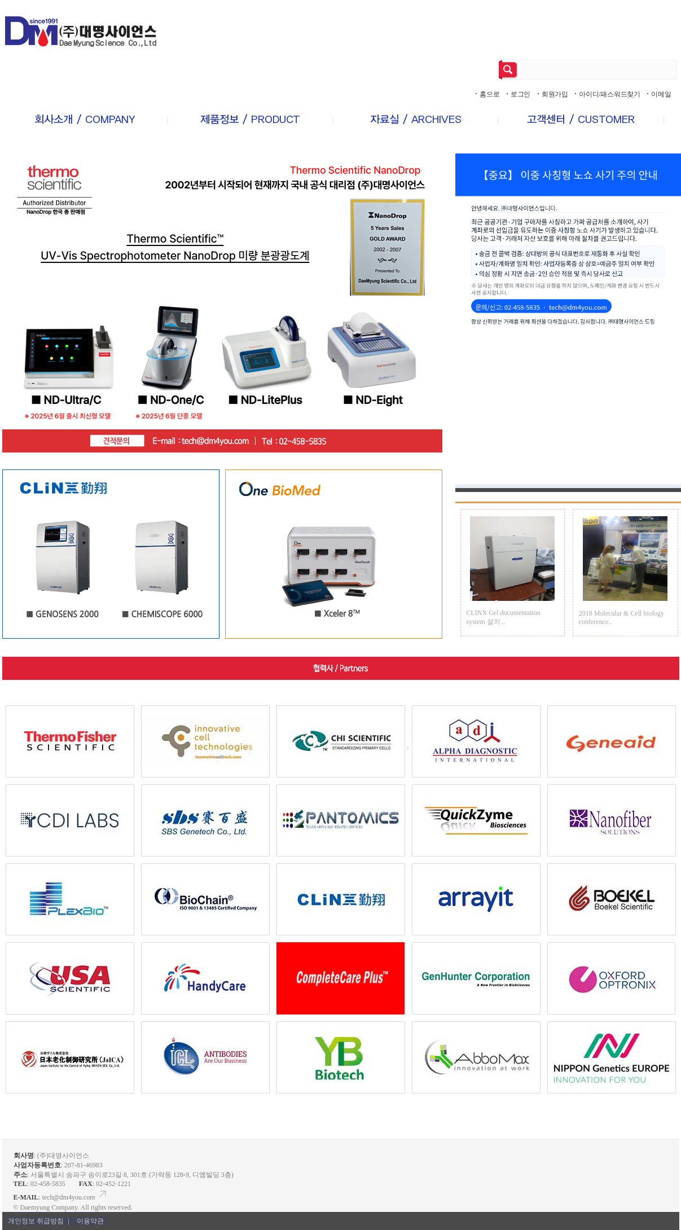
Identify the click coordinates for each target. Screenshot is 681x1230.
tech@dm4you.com (75, 1197)
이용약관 (90, 1221)
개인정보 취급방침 (39, 1221)
